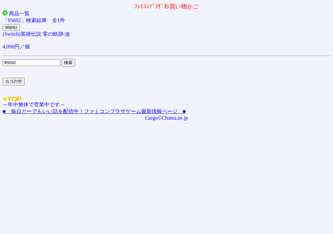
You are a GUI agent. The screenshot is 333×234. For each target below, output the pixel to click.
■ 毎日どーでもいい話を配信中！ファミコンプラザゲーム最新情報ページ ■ (94, 111)
